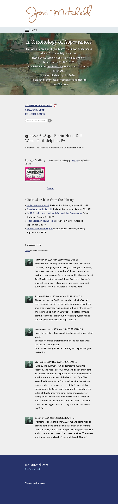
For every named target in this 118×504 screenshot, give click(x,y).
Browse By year (35, 110)
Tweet (50, 188)
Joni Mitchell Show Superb (40, 228)
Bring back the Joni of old (39, 209)
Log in (75, 160)
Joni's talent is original (38, 205)
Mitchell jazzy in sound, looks (41, 220)
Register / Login (33, 469)
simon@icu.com (59, 83)
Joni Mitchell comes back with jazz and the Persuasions (54, 213)
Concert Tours (35, 114)
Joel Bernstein (55, 66)
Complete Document (41, 106)
